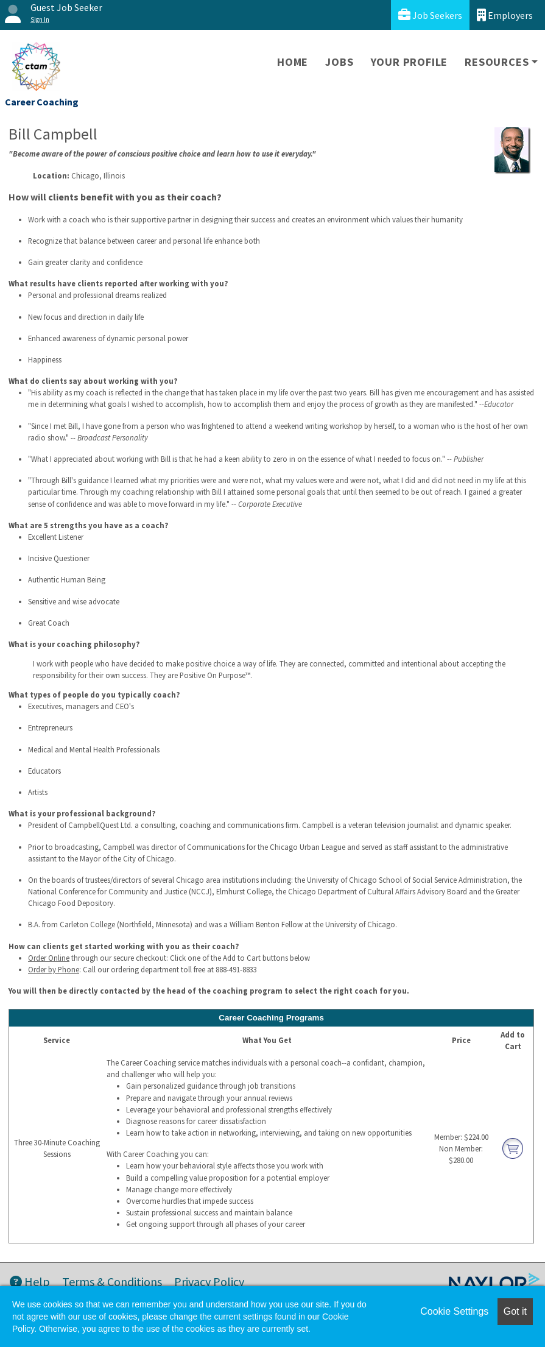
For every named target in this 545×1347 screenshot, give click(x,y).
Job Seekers (430, 15)
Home (292, 62)
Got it (515, 1311)
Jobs (339, 62)
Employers (505, 15)
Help (30, 1281)
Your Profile (409, 62)
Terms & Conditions (112, 1281)
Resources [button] (497, 62)
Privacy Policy (209, 1281)
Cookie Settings (454, 1311)
